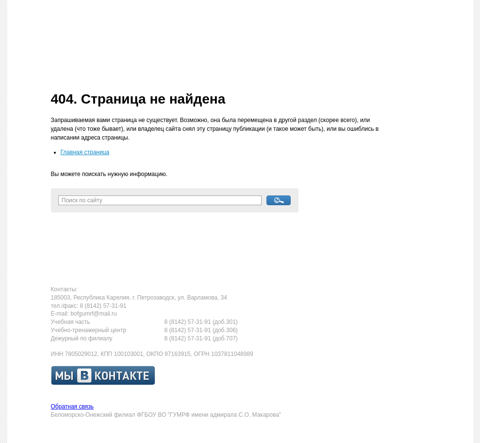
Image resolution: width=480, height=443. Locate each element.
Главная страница (85, 152)
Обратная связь (72, 406)
